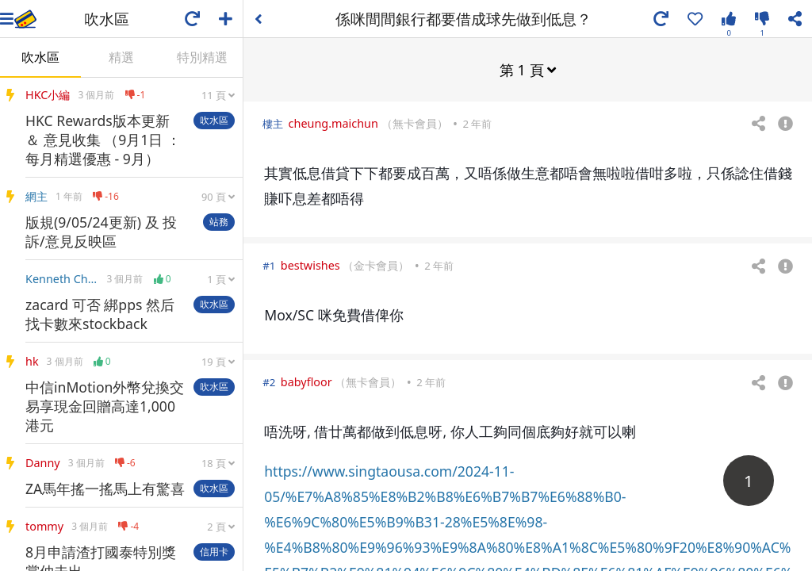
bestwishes (310, 264)
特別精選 (202, 57)
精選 (121, 57)
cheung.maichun (333, 122)
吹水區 (40, 57)
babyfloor (306, 381)
